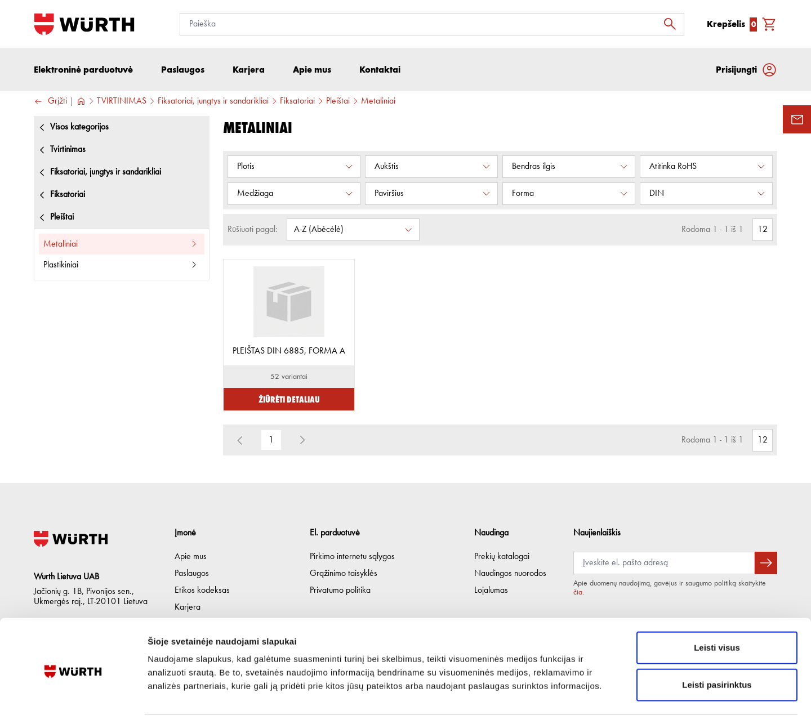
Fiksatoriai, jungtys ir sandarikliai (213, 102)
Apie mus (191, 556)
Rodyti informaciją (577, 702)
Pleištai (338, 102)
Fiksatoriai (297, 102)
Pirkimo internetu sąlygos (352, 556)
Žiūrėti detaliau (289, 399)
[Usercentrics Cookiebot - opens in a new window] (73, 702)
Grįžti (50, 102)
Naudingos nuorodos (510, 573)
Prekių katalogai (501, 556)
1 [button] (271, 440)
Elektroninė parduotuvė (83, 70)
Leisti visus (717, 613)
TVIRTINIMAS (121, 102)
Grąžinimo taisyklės (343, 573)
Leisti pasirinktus (716, 650)
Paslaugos (192, 573)
